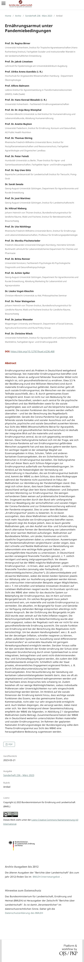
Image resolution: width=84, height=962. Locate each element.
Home (8, 15)
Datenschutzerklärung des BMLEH (24, 912)
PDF (10, 744)
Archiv (18, 15)
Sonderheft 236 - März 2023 (38, 15)
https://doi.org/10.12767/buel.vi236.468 (32, 351)
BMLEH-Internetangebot (46, 876)
